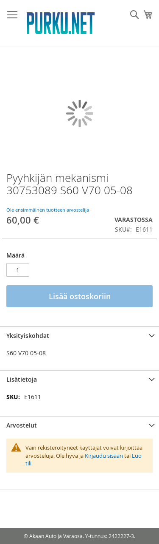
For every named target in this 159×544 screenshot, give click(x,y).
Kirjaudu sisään (104, 455)
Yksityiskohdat (27, 336)
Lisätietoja (21, 379)
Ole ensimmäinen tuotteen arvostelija (47, 210)
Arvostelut (21, 425)
